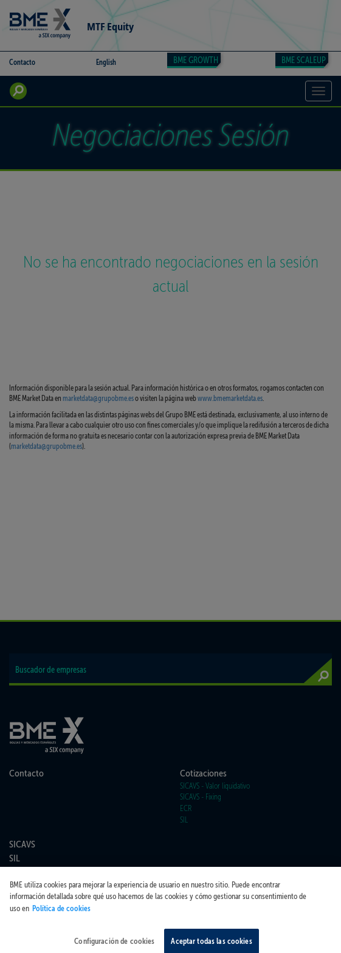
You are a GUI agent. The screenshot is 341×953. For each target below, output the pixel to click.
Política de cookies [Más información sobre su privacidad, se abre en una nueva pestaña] (61, 914)
